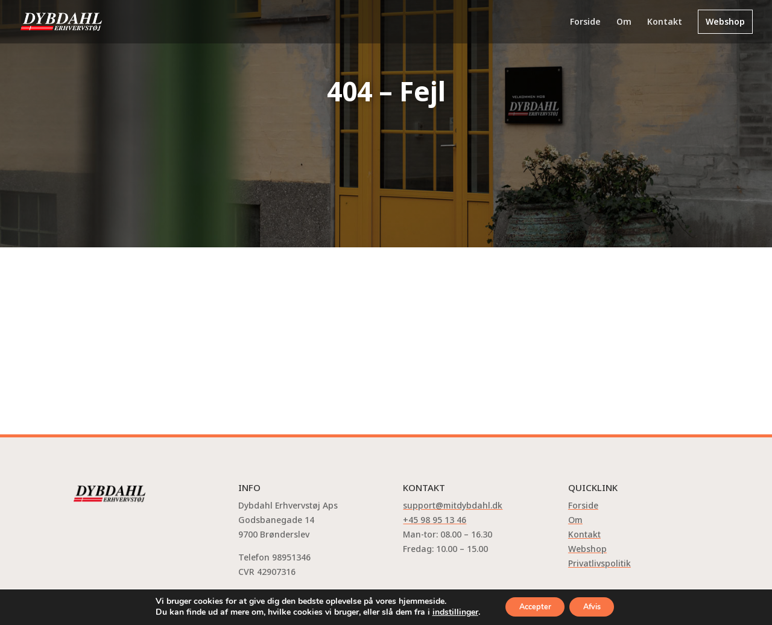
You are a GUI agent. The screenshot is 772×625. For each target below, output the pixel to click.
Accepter (529, 606)
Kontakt (664, 22)
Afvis (597, 606)
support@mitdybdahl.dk (452, 505)
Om (623, 22)
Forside (585, 22)
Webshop (725, 21)
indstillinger (444, 611)
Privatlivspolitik (599, 563)
